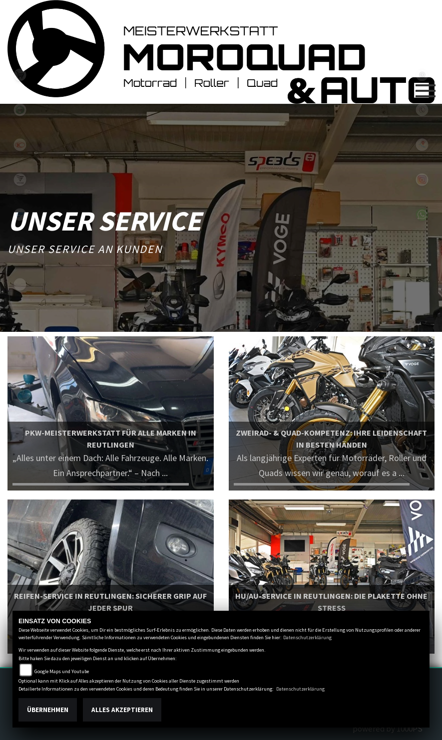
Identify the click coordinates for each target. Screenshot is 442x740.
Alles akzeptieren (122, 710)
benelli (20, 110)
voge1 (20, 180)
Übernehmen (47, 710)
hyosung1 (20, 215)
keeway (20, 249)
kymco (20, 145)
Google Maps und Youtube (61, 671)
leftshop (20, 75)
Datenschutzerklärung (307, 637)
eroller (20, 284)
